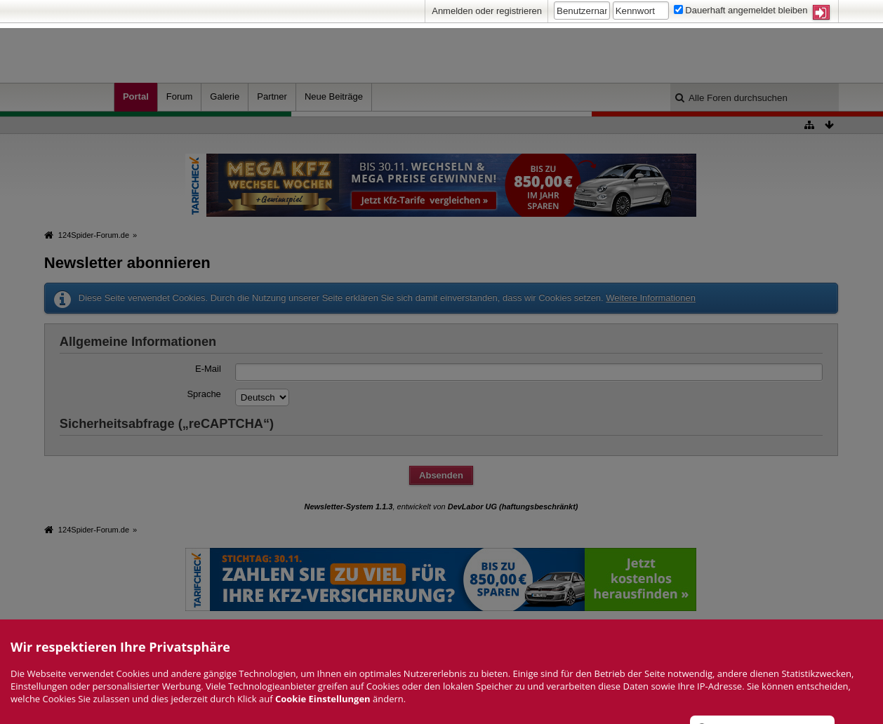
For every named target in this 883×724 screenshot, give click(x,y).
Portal (136, 96)
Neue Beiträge (334, 96)
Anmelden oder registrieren (487, 11)
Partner (272, 96)
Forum (179, 96)
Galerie (224, 96)
